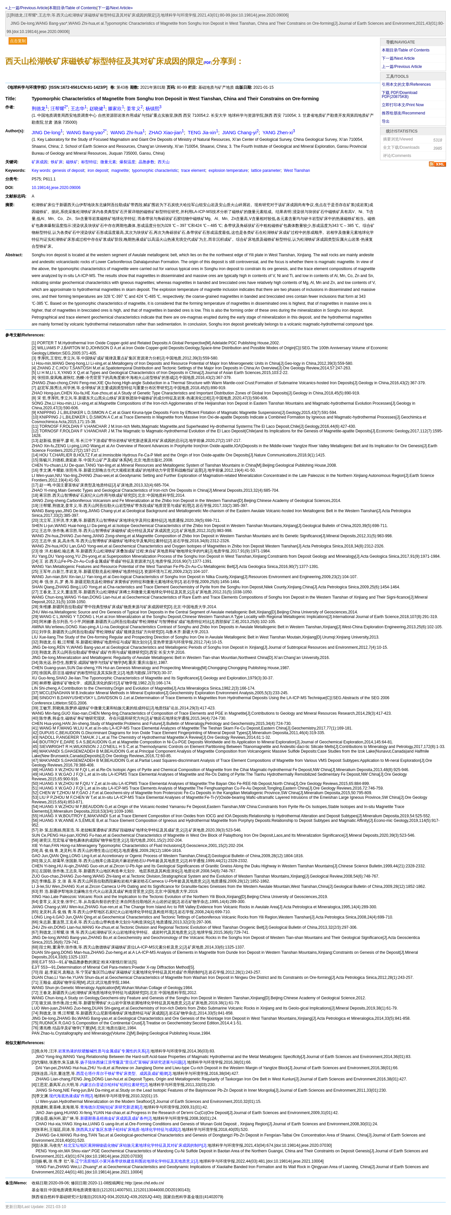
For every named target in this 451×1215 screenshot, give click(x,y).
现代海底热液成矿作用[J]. (71, 1096)
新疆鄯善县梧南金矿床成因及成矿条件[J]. (116, 1118)
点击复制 (18, 41)
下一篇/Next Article (398, 58)
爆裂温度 (126, 162)
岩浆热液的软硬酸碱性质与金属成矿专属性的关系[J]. (104, 1051)
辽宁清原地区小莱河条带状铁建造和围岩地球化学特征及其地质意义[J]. (137, 1161)
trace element (192, 170)
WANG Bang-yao (86, 132)
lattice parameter (265, 170)
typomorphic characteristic (154, 170)
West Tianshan (296, 170)
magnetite (119, 170)
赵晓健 (97, 108)
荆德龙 (40, 108)
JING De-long (47, 132)
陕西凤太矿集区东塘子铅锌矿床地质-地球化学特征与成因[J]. (129, 1129)
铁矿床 (56, 162)
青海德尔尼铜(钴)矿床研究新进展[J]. (112, 1107)
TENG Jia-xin (202, 132)
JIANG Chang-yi (240, 132)
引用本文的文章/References (406, 84)
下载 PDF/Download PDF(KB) (399, 94)
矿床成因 (40, 162)
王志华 (79, 108)
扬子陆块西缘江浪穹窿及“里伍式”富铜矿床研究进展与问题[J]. (133, 1062)
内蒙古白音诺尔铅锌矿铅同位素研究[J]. (114, 1084)
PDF (207, 63)
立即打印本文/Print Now (403, 105)
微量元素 (107, 162)
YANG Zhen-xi (278, 132)
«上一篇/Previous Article (26, 8)
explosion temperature (228, 170)
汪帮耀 (59, 108)
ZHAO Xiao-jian (165, 132)
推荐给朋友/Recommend (403, 113)
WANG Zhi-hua (127, 132)
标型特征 (88, 162)
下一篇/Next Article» (115, 8)
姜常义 (135, 108)
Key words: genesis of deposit (58, 170)
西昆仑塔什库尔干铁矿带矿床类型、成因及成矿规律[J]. (124, 1073)
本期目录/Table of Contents (73, 8)
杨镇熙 (153, 108)
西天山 (163, 162)
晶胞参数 (146, 162)
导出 (386, 121)
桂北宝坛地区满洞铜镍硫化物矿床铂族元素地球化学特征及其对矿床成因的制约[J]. (136, 1145)
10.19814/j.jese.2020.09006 (56, 187)
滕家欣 (116, 108)
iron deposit (97, 170)
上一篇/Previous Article (402, 66)
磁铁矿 (71, 162)
